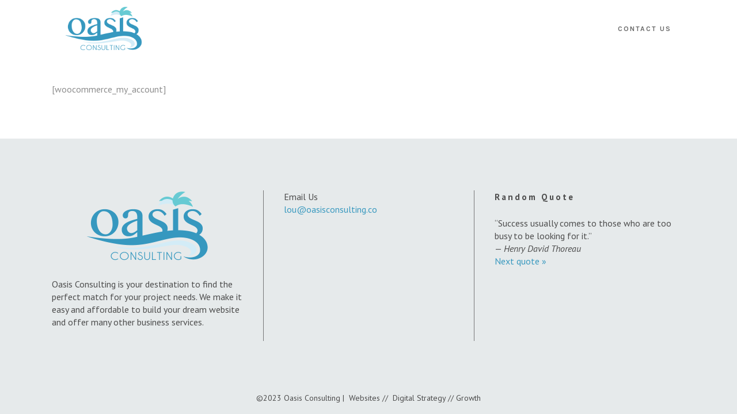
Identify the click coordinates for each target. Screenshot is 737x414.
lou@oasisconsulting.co (330, 209)
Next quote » (520, 261)
